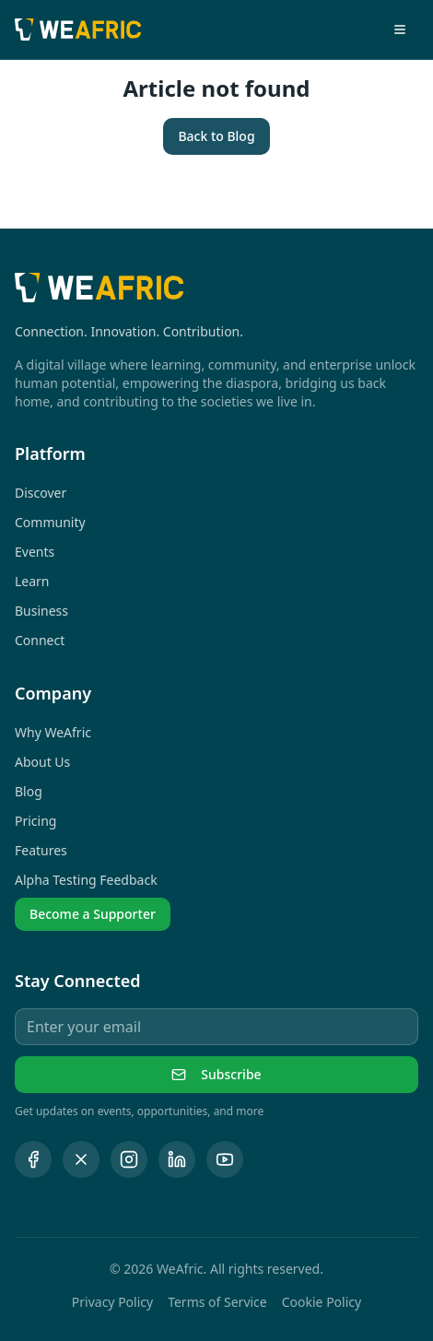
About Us (42, 761)
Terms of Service (217, 1302)
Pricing (35, 820)
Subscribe (216, 1074)
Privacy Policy (112, 1302)
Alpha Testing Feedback (86, 879)
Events (34, 551)
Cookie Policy (321, 1302)
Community (50, 522)
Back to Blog (216, 136)
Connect (39, 640)
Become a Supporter (92, 914)
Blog (28, 791)
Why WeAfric (53, 732)
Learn (32, 581)
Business (41, 610)
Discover (40, 492)
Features (41, 850)
